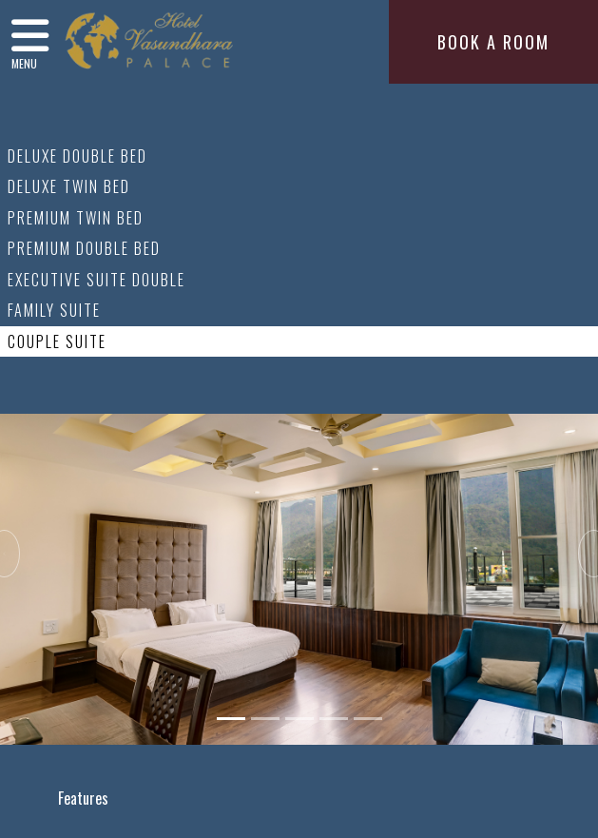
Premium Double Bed (84, 248)
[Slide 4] (333, 719)
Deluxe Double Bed (77, 156)
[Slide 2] (265, 719)
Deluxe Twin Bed (69, 186)
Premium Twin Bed (76, 217)
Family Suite (54, 310)
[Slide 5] (368, 719)
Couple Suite (57, 341)
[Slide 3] (299, 719)
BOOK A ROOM (493, 41)
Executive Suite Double (96, 279)
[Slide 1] (231, 719)
